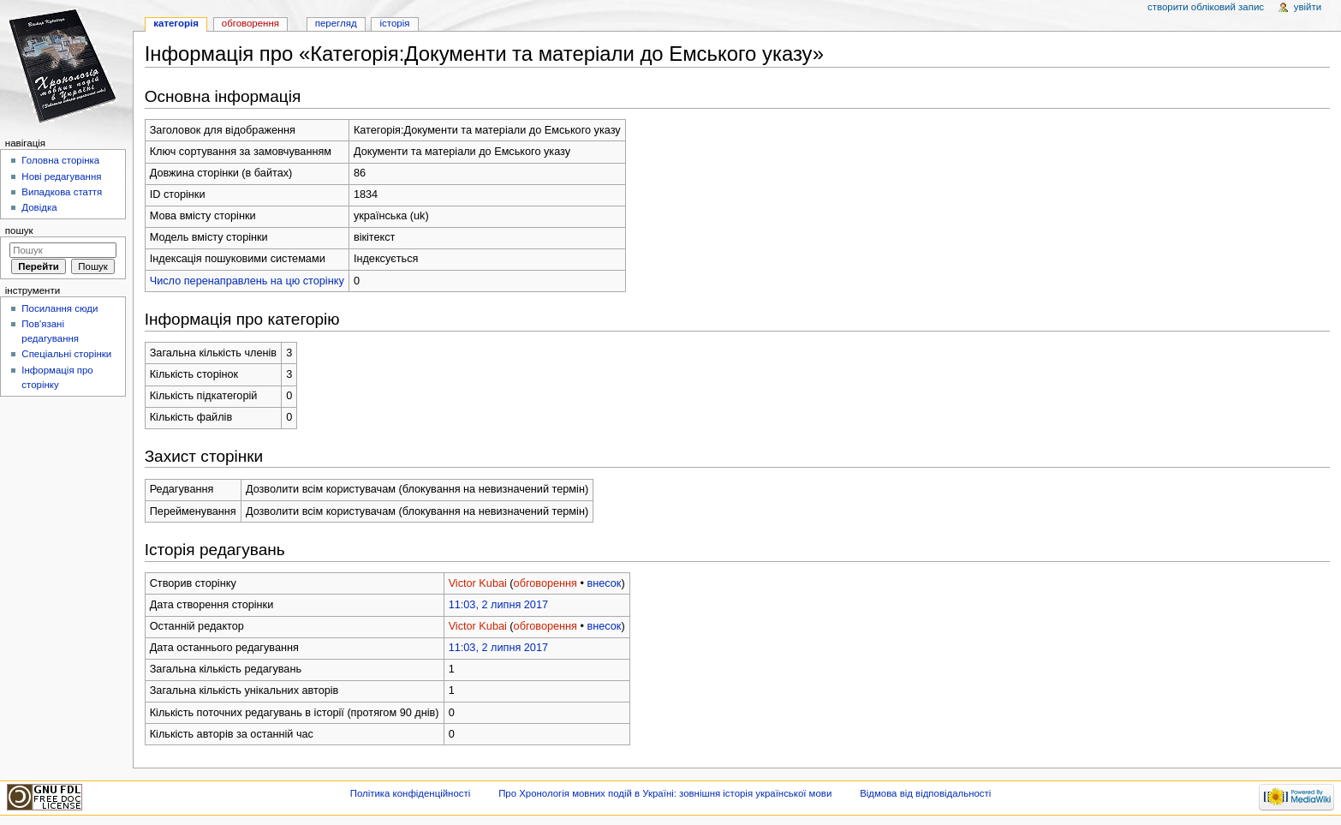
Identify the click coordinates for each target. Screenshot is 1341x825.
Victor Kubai (478, 583)
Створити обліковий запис (1205, 7)
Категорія (176, 23)
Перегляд (336, 23)
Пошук (19, 230)
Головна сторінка (60, 160)
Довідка (39, 207)
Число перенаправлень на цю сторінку (247, 281)
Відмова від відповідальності (925, 793)
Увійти (1307, 7)
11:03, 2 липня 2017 (498, 605)
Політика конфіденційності (410, 793)
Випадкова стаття (61, 192)
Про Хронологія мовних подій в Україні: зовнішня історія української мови (664, 793)
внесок (604, 583)
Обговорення (250, 23)
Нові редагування (61, 176)
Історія (395, 23)
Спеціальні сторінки (66, 354)
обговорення (545, 583)
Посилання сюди (59, 308)
